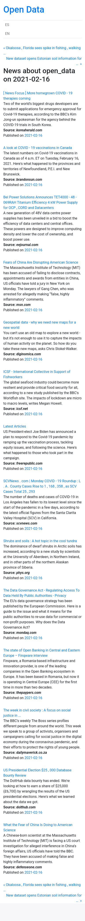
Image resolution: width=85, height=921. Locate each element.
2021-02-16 (33, 135)
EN (7, 34)
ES (7, 25)
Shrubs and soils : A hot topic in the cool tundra (40, 541)
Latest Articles (14, 426)
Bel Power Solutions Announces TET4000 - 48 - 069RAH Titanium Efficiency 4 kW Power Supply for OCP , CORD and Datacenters (40, 202)
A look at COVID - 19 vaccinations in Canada (37, 148)
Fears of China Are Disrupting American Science (40, 262)
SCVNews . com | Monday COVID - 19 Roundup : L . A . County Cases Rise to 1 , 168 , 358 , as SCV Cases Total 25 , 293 (42, 486)
